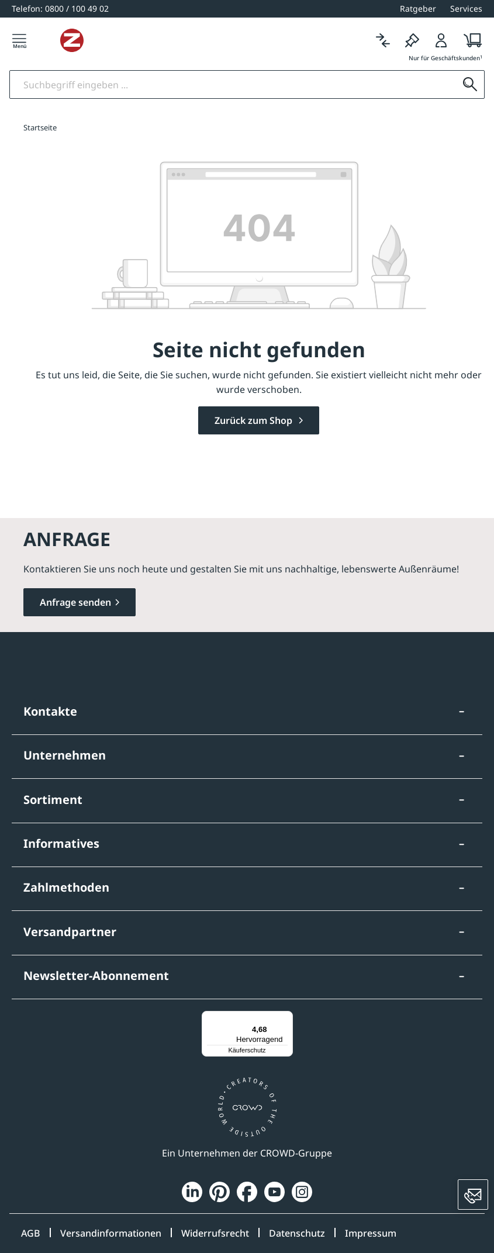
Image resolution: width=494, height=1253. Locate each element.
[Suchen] (468, 93)
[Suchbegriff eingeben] (233, 93)
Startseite (40, 135)
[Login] (441, 45)
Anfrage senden (75, 602)
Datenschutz (297, 1233)
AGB (30, 1233)
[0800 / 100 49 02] (60, 8)
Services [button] (466, 8)
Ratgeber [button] (418, 8)
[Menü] (19, 45)
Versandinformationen (110, 1233)
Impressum (370, 1233)
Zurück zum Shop (255, 428)
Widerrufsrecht (215, 1233)
